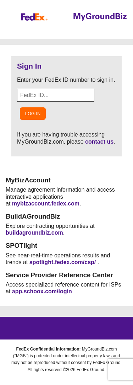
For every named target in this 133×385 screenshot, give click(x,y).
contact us (99, 142)
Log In (32, 113)
